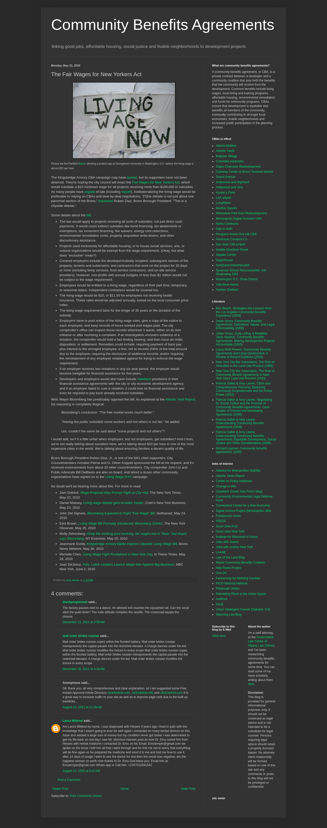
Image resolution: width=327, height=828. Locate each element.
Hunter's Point (225, 192)
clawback (144, 379)
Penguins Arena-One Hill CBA (236, 234)
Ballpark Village (226, 156)
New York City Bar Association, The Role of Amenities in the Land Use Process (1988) (245, 363)
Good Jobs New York (230, 531)
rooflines (221, 599)
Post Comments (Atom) (86, 796)
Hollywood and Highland (232, 182)
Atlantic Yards (225, 151)
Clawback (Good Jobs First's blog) (239, 491)
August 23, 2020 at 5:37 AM (81, 771)
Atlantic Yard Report (180, 399)
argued (90, 192)
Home (125, 789)
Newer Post (60, 789)
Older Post (188, 789)
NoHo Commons (227, 223)
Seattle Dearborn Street (232, 249)
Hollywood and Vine (229, 187)
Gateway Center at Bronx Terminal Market (244, 171)
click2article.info (143, 693)
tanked (132, 177)
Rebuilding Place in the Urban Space (241, 594)
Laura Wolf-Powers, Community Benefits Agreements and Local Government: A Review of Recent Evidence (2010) (243, 353)
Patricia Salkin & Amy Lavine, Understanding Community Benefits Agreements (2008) (240, 423)
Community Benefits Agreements (162, 24)
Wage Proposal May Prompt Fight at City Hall (114, 493)
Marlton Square (226, 208)
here (251, 684)
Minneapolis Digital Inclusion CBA (239, 218)
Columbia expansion (230, 161)
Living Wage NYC (118, 477)
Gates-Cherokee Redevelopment (238, 166)
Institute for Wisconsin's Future (237, 537)
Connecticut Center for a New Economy (243, 505)
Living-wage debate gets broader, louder (113, 503)
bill (89, 215)
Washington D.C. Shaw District (237, 279)
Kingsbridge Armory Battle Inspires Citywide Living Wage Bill (132, 544)
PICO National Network (232, 583)
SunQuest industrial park (232, 265)
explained (106, 201)
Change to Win (226, 486)
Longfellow (223, 203)
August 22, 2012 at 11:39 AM (82, 707)
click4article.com (119, 693)
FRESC (221, 521)
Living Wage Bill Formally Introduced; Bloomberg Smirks (120, 523)
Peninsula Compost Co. (232, 239)
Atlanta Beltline (226, 146)
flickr (82, 163)
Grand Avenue (226, 177)
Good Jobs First (227, 526)
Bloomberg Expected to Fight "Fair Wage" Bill (121, 513)
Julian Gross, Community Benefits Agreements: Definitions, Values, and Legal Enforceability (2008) (245, 324)
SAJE (220, 604)
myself (126, 192)
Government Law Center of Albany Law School (261, 641)
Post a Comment (68, 780)
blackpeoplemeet (75, 602)
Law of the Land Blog (230, 557)
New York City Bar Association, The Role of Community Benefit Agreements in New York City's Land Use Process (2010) (245, 374)
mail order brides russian (81, 636)
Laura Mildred (73, 721)
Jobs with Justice (227, 542)
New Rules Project (228, 568)
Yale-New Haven (227, 284)
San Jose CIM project (230, 244)
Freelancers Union (228, 516)
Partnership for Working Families (238, 578)
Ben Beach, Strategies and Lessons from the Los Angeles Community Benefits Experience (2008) (244, 311)
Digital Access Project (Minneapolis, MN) (243, 511)
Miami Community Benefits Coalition (240, 562)
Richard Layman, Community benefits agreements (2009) (241, 450)
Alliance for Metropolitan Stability (238, 470)
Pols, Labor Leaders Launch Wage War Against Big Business (128, 564)
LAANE (221, 552)
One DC (221, 573)
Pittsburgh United (227, 588)
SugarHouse (224, 260)
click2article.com (171, 693)
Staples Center (226, 255)
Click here (219, 636)
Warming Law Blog (228, 614)
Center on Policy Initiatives (234, 481)
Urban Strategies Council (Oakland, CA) (243, 609)
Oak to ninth (224, 229)
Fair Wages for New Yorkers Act (156, 182)
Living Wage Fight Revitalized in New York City (117, 554)
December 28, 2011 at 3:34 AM (83, 669)
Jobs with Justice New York (234, 547)
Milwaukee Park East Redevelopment (241, 213)
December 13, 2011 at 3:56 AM (83, 622)
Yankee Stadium (227, 289)
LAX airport (223, 197)
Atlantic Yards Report (230, 476)
